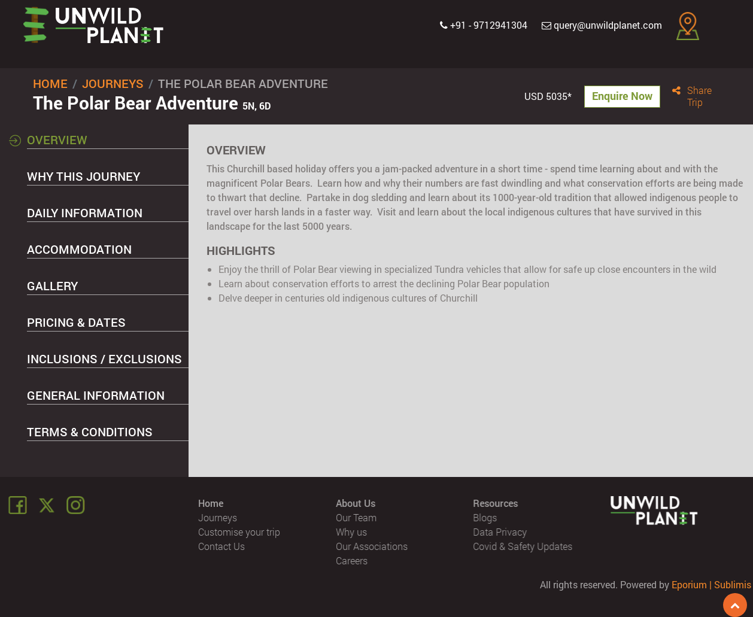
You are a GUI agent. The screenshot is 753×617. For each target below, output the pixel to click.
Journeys (113, 83)
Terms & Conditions (90, 431)
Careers (352, 560)
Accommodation (79, 249)
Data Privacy (500, 531)
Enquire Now (622, 96)
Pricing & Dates (76, 322)
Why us (351, 531)
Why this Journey (83, 176)
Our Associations (372, 546)
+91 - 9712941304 (483, 25)
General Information (96, 395)
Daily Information (84, 212)
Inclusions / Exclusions (104, 358)
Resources (495, 503)
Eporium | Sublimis (711, 584)
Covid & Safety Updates (523, 546)
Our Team (356, 517)
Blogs (485, 517)
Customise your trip (240, 531)
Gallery (52, 285)
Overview (57, 139)
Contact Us (222, 546)
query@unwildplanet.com (602, 25)
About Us (355, 503)
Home (50, 83)
